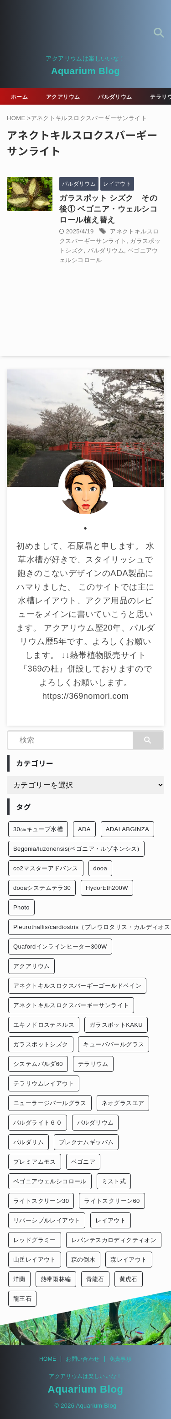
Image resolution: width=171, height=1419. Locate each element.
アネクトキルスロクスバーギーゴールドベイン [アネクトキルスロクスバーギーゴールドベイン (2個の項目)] (77, 985)
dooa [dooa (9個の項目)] (100, 868)
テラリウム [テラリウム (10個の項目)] (93, 1063)
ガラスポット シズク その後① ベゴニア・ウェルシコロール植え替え (108, 209)
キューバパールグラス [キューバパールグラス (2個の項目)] (113, 1044)
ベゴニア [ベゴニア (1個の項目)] (83, 1161)
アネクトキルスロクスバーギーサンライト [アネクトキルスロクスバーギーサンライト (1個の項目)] (71, 1005)
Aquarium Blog (85, 71)
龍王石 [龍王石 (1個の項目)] (22, 1298)
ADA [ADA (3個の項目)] (84, 829)
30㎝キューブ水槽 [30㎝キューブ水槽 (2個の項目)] (38, 829)
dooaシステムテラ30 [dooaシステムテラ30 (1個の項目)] (42, 887)
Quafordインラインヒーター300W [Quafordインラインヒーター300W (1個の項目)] (60, 946)
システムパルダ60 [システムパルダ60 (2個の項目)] (38, 1063)
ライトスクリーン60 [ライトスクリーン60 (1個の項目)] (112, 1200)
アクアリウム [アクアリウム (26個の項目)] (31, 966)
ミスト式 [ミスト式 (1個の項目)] (114, 1181)
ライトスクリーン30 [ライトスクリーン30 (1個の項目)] (41, 1200)
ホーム (20, 97)
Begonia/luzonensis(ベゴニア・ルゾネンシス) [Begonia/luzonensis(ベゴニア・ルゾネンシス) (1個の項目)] (76, 848)
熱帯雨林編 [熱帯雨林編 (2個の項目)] (56, 1279)
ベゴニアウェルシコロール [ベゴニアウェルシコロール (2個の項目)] (50, 1181)
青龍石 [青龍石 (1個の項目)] (95, 1279)
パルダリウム (116, 97)
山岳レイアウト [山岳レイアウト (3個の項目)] (34, 1259)
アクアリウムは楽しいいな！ (85, 1376)
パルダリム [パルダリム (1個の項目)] (28, 1142)
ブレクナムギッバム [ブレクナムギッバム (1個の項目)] (86, 1142)
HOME (47, 1359)
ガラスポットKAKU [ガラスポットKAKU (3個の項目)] (116, 1024)
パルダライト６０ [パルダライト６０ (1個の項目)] (37, 1122)
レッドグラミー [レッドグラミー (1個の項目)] (34, 1240)
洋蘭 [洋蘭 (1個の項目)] (19, 1279)
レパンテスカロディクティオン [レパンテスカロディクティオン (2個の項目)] (113, 1240)
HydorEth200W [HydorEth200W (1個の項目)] (107, 887)
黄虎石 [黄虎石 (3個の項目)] (128, 1279)
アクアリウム (64, 97)
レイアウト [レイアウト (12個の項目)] (110, 1220)
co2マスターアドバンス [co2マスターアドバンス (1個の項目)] (45, 868)
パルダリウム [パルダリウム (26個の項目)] (95, 1122)
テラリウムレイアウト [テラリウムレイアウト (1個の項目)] (43, 1083)
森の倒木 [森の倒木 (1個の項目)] (83, 1259)
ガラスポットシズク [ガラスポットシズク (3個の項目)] (40, 1044)
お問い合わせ (82, 1359)
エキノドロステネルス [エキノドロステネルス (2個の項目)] (43, 1024)
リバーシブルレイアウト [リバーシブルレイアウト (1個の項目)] (46, 1220)
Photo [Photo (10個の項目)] (21, 907)
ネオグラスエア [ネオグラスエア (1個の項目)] (123, 1103)
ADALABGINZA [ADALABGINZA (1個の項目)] (127, 829)
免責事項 (120, 1359)
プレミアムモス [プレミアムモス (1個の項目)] (34, 1161)
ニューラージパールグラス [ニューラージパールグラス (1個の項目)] (50, 1103)
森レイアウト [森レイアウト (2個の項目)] (128, 1259)
